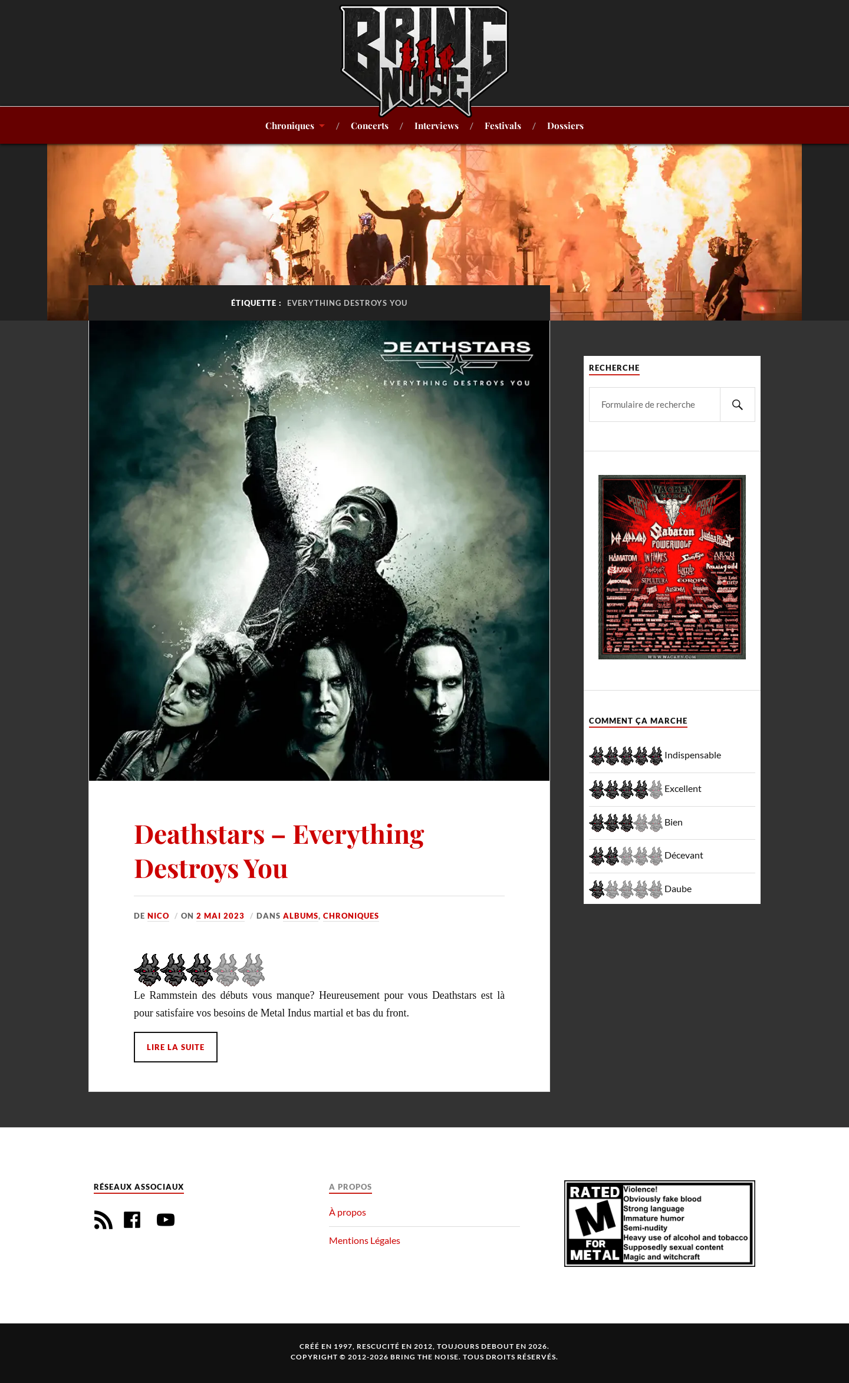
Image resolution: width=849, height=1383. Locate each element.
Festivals (503, 125)
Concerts (370, 125)
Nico (158, 915)
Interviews (436, 125)
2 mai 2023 (220, 915)
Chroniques (289, 125)
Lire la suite (176, 1047)
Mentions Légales (364, 1240)
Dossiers (565, 125)
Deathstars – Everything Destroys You (279, 850)
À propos (347, 1211)
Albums (300, 915)
